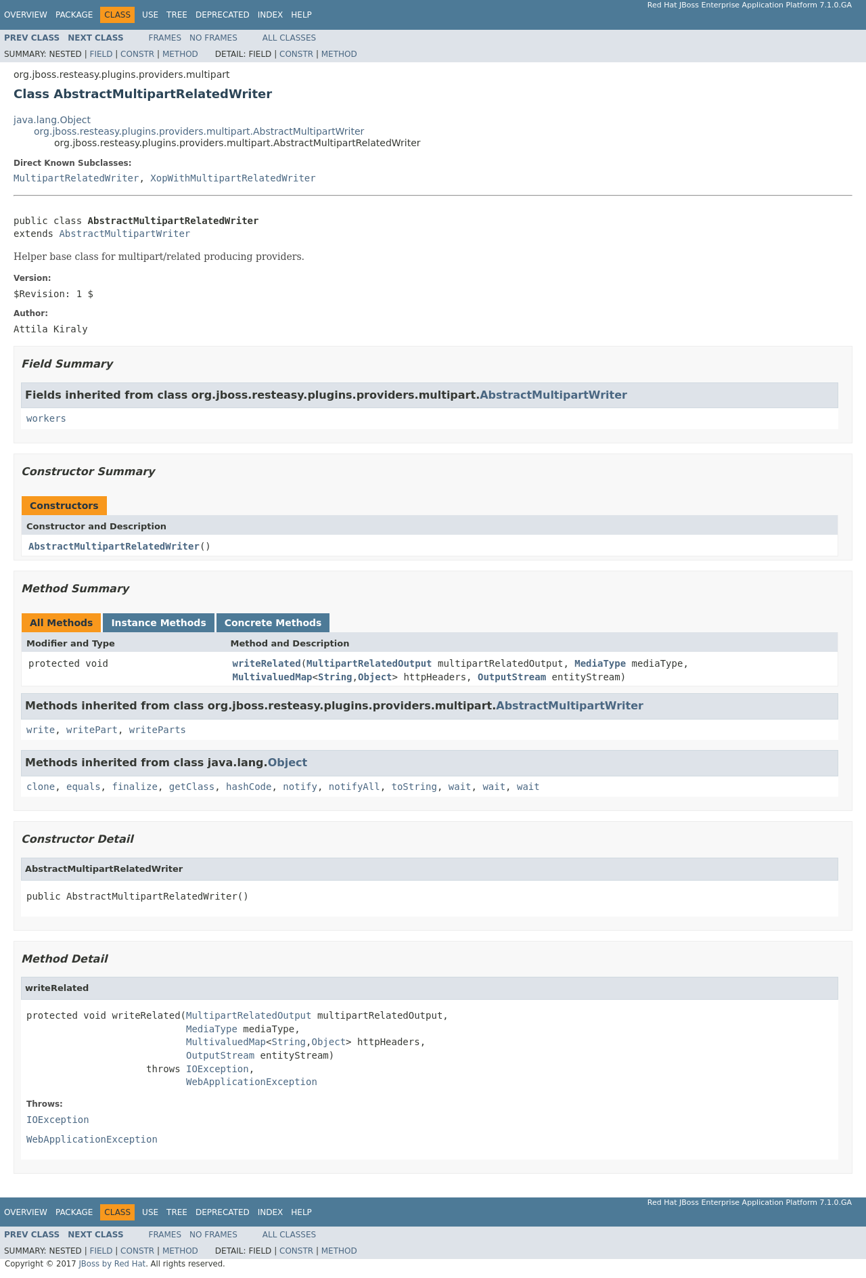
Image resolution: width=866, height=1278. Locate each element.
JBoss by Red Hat (111, 1264)
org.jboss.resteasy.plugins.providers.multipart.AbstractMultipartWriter (199, 131)
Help (301, 15)
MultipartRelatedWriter (76, 178)
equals (83, 786)
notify (300, 786)
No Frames (213, 38)
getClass (191, 786)
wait (460, 786)
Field (100, 54)
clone (40, 786)
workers (46, 418)
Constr (137, 54)
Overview (25, 15)
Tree (176, 15)
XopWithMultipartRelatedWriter (232, 178)
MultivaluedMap (273, 676)
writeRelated (267, 663)
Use (150, 15)
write (40, 729)
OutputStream (512, 676)
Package (74, 15)
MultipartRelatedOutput (369, 663)
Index (270, 15)
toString (414, 786)
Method (180, 54)
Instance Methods (158, 622)
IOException (217, 1068)
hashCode (248, 786)
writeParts (157, 729)
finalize (134, 786)
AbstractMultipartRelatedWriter (114, 546)
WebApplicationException (251, 1081)
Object (375, 676)
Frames (165, 38)
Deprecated (223, 15)
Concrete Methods (273, 622)
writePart (92, 729)
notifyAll (354, 786)
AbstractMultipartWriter (124, 233)
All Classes (289, 38)
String (335, 676)
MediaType (600, 663)
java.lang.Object (52, 119)
